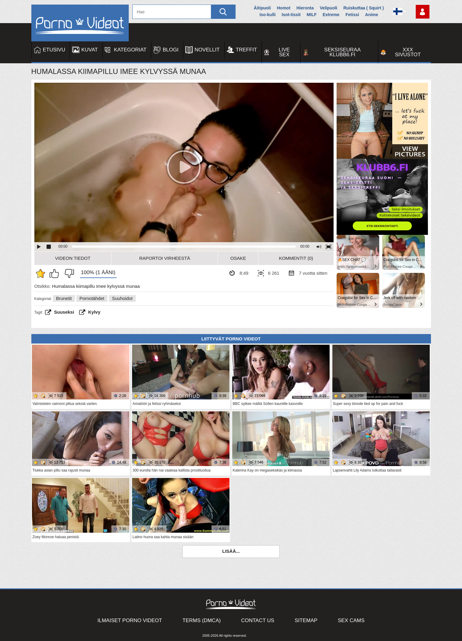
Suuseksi (64, 312)
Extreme (331, 14)
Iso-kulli (268, 14)
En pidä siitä (68, 273)
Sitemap (306, 620)
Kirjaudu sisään (422, 12)
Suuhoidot (122, 298)
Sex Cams (351, 620)
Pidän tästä (56, 273)
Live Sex (284, 52)
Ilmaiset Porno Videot (129, 620)
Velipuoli (329, 7)
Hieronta (305, 7)
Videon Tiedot (72, 258)
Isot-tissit (291, 14)
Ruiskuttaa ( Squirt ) (363, 7)
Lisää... (231, 551)
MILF (312, 14)
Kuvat (89, 50)
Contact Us (257, 620)
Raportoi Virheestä (164, 258)
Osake (238, 258)
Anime (371, 14)
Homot (283, 7)
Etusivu (54, 50)
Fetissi (352, 14)
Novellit (206, 50)
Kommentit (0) (296, 258)
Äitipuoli (262, 7)
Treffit (246, 50)
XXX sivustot (408, 52)
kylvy (94, 312)
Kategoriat (130, 50)
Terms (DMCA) (202, 620)
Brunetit (64, 298)
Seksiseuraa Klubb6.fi (342, 52)
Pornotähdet (91, 298)
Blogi (170, 50)
